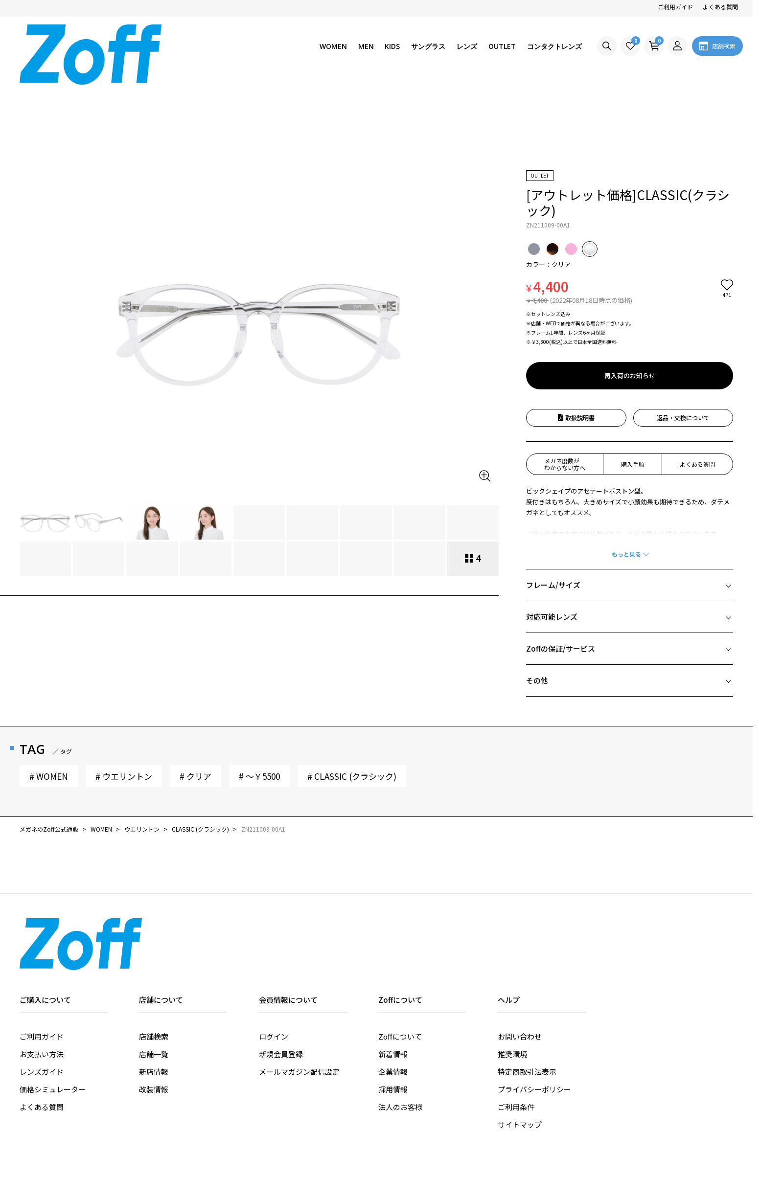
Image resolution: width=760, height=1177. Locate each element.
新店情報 (153, 996)
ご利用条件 (516, 1031)
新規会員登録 (281, 978)
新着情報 (393, 978)
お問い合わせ (520, 961)
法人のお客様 (400, 1031)
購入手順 (633, 389)
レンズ (467, 46)
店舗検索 (153, 961)
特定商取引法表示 (527, 996)
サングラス (428, 46)
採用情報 (393, 1014)
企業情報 (393, 996)
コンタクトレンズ (554, 46)
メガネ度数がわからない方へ (564, 388)
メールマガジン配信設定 (299, 996)
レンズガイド (42, 996)
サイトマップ (520, 1049)
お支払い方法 (42, 978)
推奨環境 (512, 978)
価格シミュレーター (53, 1014)
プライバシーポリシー (534, 1014)
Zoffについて (400, 961)
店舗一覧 (153, 978)
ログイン (273, 961)
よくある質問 (720, 6)
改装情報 (153, 1014)
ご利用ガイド (675, 6)
